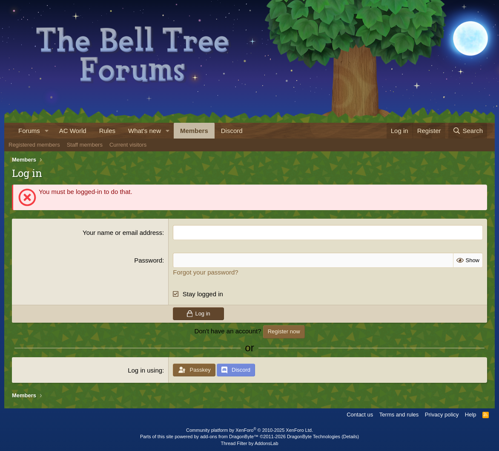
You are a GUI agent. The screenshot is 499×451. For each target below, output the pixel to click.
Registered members (34, 145)
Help (470, 414)
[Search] (467, 131)
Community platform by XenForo (249, 430)
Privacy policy (442, 414)
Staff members (85, 145)
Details (350, 436)
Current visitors (127, 145)
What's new (144, 130)
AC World (72, 130)
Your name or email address (122, 232)
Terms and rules (399, 414)
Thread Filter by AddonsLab (249, 443)
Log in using (145, 370)
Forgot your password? (205, 272)
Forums (29, 130)
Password (148, 260)
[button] (47, 131)
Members (194, 130)
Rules (107, 130)
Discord (232, 130)
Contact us (360, 414)
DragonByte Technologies (313, 436)
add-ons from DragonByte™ (229, 436)
